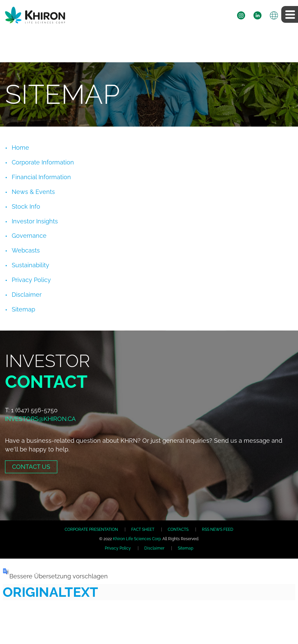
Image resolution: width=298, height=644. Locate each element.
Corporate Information (43, 162)
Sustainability (30, 265)
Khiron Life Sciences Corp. (137, 538)
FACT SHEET (142, 529)
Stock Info (26, 206)
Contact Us (31, 466)
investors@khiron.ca (40, 418)
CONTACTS (178, 529)
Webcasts (26, 250)
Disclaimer (27, 294)
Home (20, 147)
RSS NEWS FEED (217, 529)
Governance (29, 235)
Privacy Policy (31, 279)
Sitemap (23, 309)
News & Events (33, 191)
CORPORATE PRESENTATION (91, 529)
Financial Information (41, 177)
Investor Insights (35, 221)
